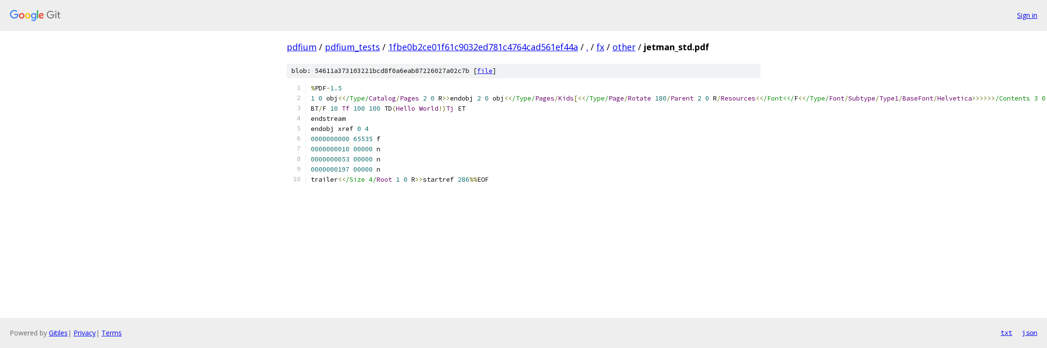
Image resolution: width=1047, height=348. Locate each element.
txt (1006, 332)
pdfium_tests (352, 47)
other (624, 47)
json (1029, 332)
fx (600, 47)
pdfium (302, 47)
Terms (112, 332)
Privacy (84, 332)
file (485, 71)
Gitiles (58, 332)
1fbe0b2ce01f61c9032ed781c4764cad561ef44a (483, 47)
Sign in (1027, 15)
